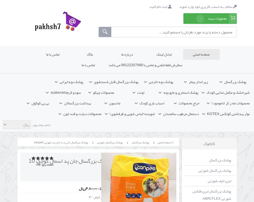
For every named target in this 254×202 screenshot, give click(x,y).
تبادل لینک (164, 54)
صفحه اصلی (201, 54)
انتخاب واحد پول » (40, 125)
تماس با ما (53, 54)
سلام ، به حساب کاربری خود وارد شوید (208, 6)
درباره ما (127, 54)
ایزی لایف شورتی (219, 181)
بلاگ (90, 54)
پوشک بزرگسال (140, 142)
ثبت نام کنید (160, 6)
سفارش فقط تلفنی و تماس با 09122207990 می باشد (146, 65)
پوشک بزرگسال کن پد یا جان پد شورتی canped (60, 142)
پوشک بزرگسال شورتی (109, 142)
